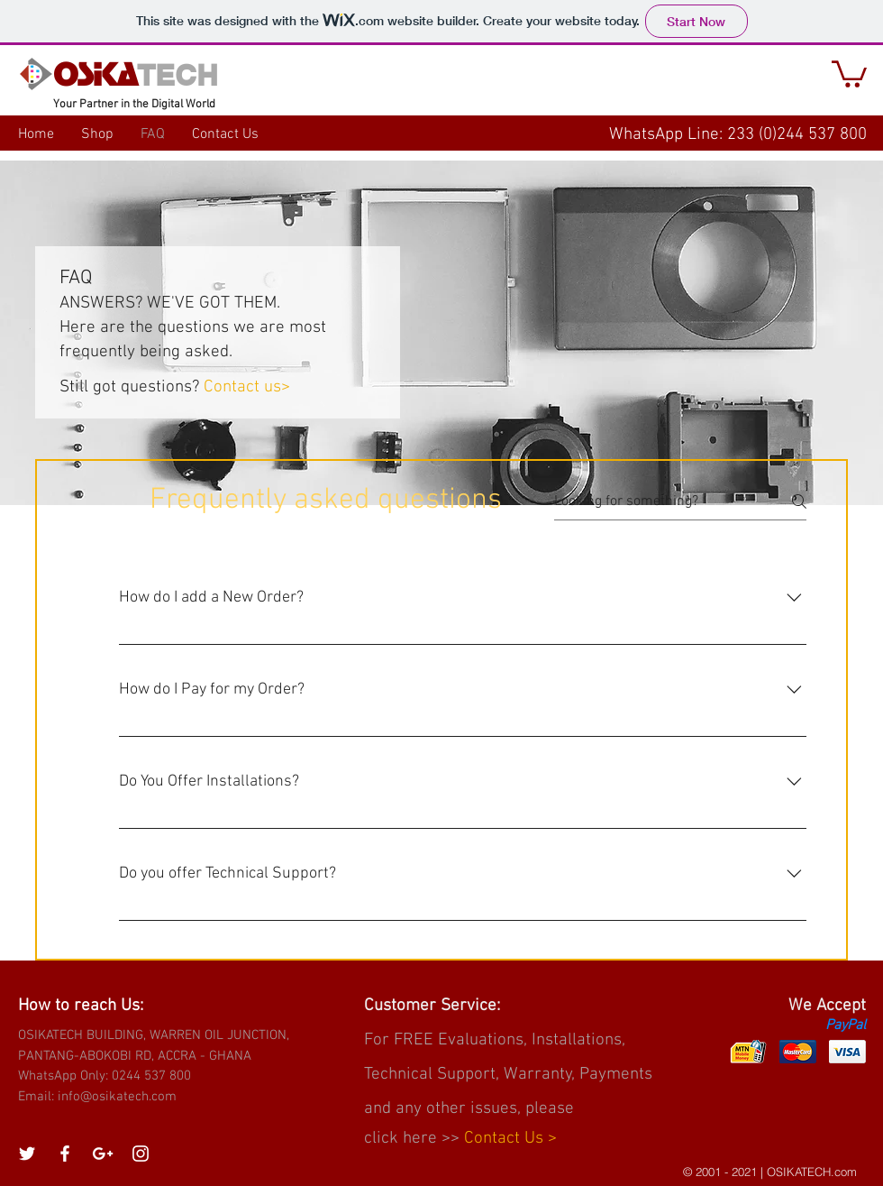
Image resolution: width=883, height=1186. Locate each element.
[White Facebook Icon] (65, 1153)
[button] (849, 72)
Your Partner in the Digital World (134, 104)
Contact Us (506, 1138)
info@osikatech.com (117, 1097)
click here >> (414, 1138)
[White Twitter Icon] (27, 1153)
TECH (177, 75)
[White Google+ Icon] (103, 1153)
